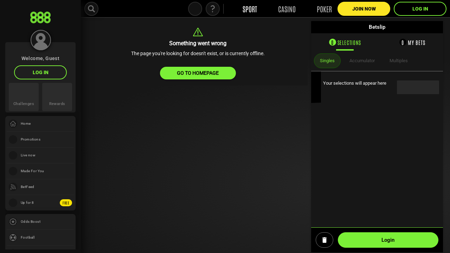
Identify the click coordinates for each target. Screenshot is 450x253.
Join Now (364, 9)
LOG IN (41, 72)
